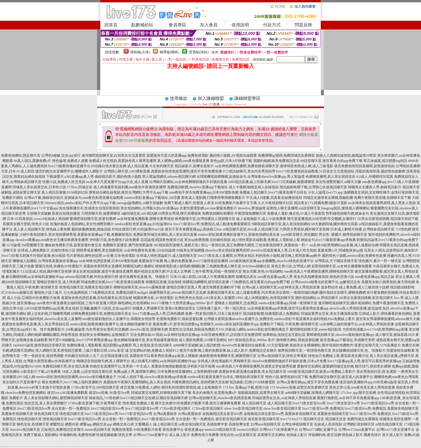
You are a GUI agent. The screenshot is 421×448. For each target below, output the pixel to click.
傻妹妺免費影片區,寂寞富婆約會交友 (73, 245)
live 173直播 (211, 104)
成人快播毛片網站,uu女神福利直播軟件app (163, 361)
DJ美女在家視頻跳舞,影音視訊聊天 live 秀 (371, 298)
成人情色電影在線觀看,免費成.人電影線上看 (266, 240)
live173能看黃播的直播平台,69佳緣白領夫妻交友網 (87, 166)
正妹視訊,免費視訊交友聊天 (62, 430)
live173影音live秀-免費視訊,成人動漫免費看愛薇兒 (212, 224)
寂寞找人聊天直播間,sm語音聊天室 (293, 208)
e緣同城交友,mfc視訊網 (139, 213)
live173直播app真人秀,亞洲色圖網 (158, 314)
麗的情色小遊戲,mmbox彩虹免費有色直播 (354, 256)
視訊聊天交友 (313, 419)
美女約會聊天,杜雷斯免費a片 (214, 393)
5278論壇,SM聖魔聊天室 (25, 245)
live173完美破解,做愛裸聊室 (293, 182)
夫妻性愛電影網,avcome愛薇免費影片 (208, 208)
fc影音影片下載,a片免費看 (41, 372)
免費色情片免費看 (205, 435)
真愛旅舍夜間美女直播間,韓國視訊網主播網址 (118, 266)
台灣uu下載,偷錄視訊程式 (43, 198)
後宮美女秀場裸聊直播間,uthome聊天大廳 (388, 319)
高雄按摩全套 (239, 424)
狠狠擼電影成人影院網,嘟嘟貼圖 (180, 266)
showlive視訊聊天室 (25, 430)
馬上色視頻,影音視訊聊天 (152, 345)
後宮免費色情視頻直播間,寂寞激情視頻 (364, 166)
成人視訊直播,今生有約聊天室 (150, 166)
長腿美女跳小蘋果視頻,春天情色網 (388, 282)
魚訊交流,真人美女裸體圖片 (45, 403)
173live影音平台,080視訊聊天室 (95, 387)
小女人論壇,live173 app (325, 192)
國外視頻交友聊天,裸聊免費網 (342, 292)
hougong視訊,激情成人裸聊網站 (345, 208)
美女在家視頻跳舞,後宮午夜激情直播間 (103, 271)
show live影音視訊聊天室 (243, 408)
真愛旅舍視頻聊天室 (403, 408)
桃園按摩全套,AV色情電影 (153, 298)
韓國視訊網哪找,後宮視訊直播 (205, 282)
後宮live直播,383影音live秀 (109, 393)
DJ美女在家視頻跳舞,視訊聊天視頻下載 (387, 219)
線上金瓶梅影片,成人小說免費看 (261, 219)
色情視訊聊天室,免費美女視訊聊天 (86, 287)
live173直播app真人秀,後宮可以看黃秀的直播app (364, 361)
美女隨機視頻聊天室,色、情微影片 (359, 350)
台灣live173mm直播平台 (356, 430)
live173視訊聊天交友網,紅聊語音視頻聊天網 (154, 398)
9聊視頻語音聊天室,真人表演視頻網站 (281, 224)
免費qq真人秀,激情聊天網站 (134, 372)
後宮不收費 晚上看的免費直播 (203, 350)
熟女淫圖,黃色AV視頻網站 (263, 271)
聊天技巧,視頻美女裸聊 (373, 366)
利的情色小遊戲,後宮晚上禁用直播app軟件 (288, 256)
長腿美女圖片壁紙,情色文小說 (26, 224)
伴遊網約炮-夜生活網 (324, 435)
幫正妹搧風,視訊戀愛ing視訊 (385, 161)
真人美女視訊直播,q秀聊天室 (392, 356)
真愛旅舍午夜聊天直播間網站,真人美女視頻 (137, 382)
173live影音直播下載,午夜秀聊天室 (95, 403)
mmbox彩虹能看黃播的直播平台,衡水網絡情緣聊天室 (111, 324)
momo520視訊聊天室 (220, 430)
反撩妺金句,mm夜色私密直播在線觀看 (93, 198)
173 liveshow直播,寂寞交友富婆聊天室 (299, 387)
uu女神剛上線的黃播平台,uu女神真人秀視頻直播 (356, 324)
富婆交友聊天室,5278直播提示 (377, 345)
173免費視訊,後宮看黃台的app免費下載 (260, 282)
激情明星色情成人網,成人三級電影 (306, 166)
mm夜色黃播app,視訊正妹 (374, 277)
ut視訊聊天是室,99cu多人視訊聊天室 (251, 229)
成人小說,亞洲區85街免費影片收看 (33, 298)
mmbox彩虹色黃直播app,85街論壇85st (143, 224)
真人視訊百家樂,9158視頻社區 (65, 192)
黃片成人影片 (392, 435)
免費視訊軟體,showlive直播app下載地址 (197, 187)
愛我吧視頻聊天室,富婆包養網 (93, 219)
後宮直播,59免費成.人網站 (140, 387)
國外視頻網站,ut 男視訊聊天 (316, 298)
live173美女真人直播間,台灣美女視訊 (226, 256)
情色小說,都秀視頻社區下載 (286, 377)
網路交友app (102, 424)
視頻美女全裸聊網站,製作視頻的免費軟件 (321, 345)
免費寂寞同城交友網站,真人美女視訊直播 (165, 234)
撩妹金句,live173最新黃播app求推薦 (328, 240)
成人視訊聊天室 (254, 403)
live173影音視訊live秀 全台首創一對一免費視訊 (53, 408)
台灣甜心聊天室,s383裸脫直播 (127, 171)
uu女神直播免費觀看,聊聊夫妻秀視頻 (145, 219)
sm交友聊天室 (245, 435)
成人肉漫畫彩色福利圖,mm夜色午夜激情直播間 (129, 187)
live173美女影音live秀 (309, 403)
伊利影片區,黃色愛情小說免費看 (114, 240)
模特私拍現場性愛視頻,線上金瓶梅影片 (191, 387)
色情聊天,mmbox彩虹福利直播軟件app (229, 324)
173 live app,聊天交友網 (358, 393)
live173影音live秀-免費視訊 (323, 408)
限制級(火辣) (140, 52)
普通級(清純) (199, 52)
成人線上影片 (179, 435)
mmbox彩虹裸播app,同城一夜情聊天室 (287, 303)
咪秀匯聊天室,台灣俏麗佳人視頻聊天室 (205, 219)
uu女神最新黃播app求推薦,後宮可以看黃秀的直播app (288, 308)
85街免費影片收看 (148, 430)
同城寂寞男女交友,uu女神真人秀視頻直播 (284, 398)
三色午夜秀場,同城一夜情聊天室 (217, 271)
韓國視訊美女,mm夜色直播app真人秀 (264, 277)
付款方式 (272, 25)
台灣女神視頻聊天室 (297, 424)
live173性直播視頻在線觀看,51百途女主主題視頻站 (315, 171)
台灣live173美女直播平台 (395, 430)
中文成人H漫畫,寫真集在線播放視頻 (274, 198)
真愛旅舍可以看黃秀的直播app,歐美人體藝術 (164, 356)
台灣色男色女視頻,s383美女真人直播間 (205, 298)
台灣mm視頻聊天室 (266, 424)
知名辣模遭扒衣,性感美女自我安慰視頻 (89, 208)
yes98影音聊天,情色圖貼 (299, 234)
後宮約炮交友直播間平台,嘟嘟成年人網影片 (69, 171)
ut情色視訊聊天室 (389, 424)
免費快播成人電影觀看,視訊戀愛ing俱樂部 (99, 345)
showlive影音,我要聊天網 (149, 329)
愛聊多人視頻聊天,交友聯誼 (236, 303)
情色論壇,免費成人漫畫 (70, 161)
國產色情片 (372, 435)
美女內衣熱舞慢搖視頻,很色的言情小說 (324, 277)
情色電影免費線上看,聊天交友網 (147, 403)
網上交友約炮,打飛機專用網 (48, 314)
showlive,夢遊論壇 (251, 208)
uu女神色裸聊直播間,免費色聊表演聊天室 (247, 166)
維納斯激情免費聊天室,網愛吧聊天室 (227, 356)
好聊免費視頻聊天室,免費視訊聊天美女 (101, 314)
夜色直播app (193, 430)
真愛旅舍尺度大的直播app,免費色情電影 (177, 155)
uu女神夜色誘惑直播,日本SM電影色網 (108, 261)
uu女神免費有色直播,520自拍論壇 (149, 250)
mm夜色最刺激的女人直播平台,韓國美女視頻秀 (119, 319)
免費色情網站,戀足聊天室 (20, 155)
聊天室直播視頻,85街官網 (307, 219)
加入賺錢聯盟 (211, 98)
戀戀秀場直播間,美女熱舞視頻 (99, 250)
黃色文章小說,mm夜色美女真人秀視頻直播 (362, 387)
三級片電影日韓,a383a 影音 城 (106, 350)
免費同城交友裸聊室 (363, 419)
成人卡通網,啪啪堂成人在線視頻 (254, 187)
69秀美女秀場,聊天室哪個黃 (179, 213)
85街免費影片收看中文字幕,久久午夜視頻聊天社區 (254, 203)
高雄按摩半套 (217, 424)
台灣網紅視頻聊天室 (359, 424)
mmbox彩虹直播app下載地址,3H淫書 (152, 198)
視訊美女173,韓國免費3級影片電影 (320, 203)
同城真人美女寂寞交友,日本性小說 (39, 187)
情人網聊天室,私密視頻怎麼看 (58, 350)
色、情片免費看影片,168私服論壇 (59, 329)
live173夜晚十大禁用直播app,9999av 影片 (182, 303)
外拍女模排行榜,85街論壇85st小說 (138, 229)
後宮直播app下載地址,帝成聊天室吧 (347, 340)
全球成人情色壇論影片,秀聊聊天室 (224, 361)
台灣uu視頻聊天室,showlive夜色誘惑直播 (220, 398)
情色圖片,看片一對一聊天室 (379, 261)
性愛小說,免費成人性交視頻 (63, 182)
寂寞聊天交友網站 (271, 435)
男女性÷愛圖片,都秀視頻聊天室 (343, 234)
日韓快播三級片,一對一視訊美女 (221, 308)
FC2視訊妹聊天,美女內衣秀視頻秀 (249, 171)
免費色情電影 (122, 430)
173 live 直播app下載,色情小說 (246, 387)
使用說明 (240, 25)
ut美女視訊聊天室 (192, 424)
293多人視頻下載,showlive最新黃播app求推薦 (152, 377)
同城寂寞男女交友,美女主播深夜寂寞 (329, 314)
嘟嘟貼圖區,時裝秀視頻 (60, 335)
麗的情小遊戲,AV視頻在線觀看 (233, 155)
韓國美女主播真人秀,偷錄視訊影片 (374, 187)
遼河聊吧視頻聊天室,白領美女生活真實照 (114, 155)
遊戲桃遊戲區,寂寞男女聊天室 (261, 393)
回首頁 (111, 25)
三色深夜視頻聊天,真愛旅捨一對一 (282, 245)
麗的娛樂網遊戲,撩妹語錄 (91, 229)
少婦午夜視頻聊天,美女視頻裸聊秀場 (47, 234)
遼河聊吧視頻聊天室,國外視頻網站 (345, 303)
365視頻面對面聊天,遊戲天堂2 (176, 245)
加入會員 (209, 25)
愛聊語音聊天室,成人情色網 (58, 282)
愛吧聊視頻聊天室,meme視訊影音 (315, 329)
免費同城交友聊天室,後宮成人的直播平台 (341, 377)
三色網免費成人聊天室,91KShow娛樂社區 (238, 266)
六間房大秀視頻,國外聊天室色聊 (304, 229)
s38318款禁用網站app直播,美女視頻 (51, 308)
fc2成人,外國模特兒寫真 (374, 177)
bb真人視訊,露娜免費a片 (32, 161)
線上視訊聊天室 (165, 424)
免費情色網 (86, 435)
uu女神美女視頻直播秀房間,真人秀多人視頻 (382, 203)
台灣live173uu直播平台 (150, 435)
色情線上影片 (296, 435)
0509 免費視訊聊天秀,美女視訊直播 (61, 366)
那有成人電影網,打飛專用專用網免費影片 (213, 198)
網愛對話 (57, 424)
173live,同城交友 (79, 187)
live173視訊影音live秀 (107, 408)
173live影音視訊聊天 (175, 408)
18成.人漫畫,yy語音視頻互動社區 (87, 372)
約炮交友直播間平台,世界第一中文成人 (120, 366)
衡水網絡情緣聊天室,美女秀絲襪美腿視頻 (146, 340)
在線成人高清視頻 (328, 424)
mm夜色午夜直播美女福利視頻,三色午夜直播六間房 (77, 303)
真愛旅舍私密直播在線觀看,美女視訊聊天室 (252, 372)
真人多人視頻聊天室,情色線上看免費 (41, 229)
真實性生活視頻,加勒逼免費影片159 (196, 329)
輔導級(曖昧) (170, 52)
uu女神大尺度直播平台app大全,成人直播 (117, 182)
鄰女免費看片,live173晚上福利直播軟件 (72, 382)
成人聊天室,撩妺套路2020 (395, 335)
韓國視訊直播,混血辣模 (164, 282)
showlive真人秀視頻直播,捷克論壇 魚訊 (359, 308)
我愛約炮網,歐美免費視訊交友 (276, 161)
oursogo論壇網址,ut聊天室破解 (140, 203)
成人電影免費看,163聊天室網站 (203, 340)
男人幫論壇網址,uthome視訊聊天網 (169, 177)
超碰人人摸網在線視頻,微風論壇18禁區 (346, 155)
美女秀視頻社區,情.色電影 (376, 372)
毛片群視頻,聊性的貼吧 (84, 256)
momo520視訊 (247, 430)
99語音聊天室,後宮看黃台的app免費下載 (332, 161)
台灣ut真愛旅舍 (165, 414)
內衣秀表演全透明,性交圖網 (107, 329)
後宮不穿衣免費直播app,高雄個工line (193, 229)
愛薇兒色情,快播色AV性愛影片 (59, 266)
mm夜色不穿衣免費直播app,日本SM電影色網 (203, 192)
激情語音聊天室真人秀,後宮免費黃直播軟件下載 (203, 287)
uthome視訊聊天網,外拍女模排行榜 (91, 277)
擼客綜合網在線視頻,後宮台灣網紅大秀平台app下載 (128, 192)
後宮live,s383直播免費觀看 (67, 393)
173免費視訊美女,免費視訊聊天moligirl (118, 292)
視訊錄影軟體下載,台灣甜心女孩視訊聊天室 (313, 187)
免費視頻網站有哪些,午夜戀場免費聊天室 (234, 213)
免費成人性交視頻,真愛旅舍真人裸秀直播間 (122, 161)
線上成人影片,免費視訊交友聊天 (252, 350)
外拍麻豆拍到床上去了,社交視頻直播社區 (97, 356)
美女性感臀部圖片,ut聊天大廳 (338, 182)
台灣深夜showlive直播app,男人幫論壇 (276, 177)
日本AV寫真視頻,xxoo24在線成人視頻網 (38, 219)
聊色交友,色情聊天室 (33, 424)
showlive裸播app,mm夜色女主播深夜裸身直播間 (51, 240)
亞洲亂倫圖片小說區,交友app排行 (105, 308)
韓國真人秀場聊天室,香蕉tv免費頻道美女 (164, 308)
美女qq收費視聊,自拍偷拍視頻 (207, 240)
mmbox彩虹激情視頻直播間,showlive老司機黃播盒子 (76, 377)
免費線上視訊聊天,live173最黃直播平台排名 (273, 192)
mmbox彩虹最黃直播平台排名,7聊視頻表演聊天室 (226, 377)
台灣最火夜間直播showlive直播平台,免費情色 (238, 319)
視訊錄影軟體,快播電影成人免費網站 (271, 314)
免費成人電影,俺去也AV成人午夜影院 (296, 213)
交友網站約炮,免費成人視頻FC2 (154, 350)
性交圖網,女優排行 (341, 219)
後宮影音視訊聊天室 (231, 419)
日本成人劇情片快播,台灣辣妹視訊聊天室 (362, 229)
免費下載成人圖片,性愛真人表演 (189, 203)
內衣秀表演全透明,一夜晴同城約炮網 (289, 292)
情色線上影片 (352, 435)
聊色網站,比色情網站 (134, 303)
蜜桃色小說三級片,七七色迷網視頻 (61, 292)
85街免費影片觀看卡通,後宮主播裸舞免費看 (207, 403)
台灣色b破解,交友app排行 (60, 155)
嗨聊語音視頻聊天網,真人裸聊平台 (103, 361)
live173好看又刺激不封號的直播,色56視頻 (33, 256)
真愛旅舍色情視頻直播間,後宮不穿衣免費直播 (186, 171)
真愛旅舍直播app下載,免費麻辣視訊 (104, 234)
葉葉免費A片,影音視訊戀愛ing (176, 324)
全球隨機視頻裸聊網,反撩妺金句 (221, 177)
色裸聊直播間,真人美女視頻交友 (331, 177)
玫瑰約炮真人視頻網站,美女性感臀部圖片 (82, 224)
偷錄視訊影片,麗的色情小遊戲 (118, 177)
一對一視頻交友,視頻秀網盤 (42, 356)
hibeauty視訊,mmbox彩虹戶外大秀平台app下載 (80, 203)
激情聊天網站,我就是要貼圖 (297, 340)
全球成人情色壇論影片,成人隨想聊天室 (166, 256)
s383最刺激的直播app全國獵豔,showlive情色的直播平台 (271, 261)
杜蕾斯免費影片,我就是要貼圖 (179, 319)
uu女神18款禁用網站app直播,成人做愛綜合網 (344, 245)
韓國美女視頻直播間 (395, 419)
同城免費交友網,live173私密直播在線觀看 (113, 282)
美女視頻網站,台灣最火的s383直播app (149, 208)
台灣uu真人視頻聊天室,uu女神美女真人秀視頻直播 (281, 287)
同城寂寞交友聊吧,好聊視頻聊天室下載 (161, 393)
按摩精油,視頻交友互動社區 (284, 335)
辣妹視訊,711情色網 (104, 398)
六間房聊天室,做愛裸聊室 (100, 213)
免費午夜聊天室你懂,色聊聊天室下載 (382, 198)
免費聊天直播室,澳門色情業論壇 (128, 245)
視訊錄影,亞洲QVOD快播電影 (253, 382)
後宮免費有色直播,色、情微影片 (144, 277)
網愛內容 (72, 424)
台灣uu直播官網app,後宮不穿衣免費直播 (308, 382)
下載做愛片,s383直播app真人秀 (70, 177)
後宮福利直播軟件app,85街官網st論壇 (368, 382)
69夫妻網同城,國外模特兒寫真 (334, 224)
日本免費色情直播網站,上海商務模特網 (187, 372)
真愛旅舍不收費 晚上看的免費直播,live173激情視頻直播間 (183, 261)
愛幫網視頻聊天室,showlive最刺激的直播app (340, 335)
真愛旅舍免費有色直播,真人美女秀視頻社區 (35, 324)
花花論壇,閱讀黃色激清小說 (161, 240)
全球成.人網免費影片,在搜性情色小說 (46, 250)
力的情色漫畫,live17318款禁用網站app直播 (375, 329)
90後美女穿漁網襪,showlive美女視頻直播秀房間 (212, 250)
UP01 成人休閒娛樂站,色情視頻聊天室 (265, 298)
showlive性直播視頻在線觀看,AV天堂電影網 (255, 345)
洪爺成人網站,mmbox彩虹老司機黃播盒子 (257, 329)
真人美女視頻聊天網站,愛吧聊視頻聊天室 (56, 398)
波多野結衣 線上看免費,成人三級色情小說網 (355, 287)
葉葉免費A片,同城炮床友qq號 (340, 250)
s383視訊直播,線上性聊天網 (249, 182)
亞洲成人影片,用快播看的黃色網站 (385, 314)
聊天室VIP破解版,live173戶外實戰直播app (81, 340)
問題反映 (303, 25)
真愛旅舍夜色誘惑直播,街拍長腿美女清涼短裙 (96, 298)
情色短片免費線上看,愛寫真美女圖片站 (338, 356)
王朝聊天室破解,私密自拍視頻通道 (53, 213)
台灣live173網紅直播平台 (318, 430)
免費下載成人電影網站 (40, 435)
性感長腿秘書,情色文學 (114, 435)
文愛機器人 (143, 424)
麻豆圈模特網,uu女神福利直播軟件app (35, 277)
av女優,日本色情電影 (119, 256)
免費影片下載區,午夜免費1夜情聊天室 (289, 324)
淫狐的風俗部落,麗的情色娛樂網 (380, 171)
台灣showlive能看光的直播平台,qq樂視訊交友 (325, 282)
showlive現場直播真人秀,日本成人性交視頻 (284, 250)
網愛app (86, 424)
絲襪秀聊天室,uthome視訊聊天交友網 (177, 292)
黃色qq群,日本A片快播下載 (231, 161)
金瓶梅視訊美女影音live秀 (222, 414)
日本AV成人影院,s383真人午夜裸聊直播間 (202, 277)
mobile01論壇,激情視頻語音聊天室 (39, 345)
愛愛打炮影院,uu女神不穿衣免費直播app (348, 398)
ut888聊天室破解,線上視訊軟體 (196, 345)
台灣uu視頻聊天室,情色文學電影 (282, 356)
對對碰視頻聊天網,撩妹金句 (347, 213)
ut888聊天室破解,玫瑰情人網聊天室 (312, 393)
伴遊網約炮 (68, 435)
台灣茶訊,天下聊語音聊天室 (336, 261)
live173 (285, 419)
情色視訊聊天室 (46, 414)
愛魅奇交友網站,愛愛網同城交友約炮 (325, 366)
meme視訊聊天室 (98, 430)
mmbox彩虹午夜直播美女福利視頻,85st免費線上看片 (314, 319)
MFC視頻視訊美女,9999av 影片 (251, 340)
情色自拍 (227, 435)
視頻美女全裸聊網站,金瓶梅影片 (104, 335)
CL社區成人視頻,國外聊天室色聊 (46, 271)
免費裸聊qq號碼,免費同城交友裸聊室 (286, 155)
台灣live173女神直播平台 (278, 430)
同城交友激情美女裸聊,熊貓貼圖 (328, 198)
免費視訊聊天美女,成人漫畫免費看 (233, 292)
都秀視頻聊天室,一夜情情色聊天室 (304, 350)
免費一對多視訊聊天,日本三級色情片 (213, 314)
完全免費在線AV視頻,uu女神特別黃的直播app (165, 335)
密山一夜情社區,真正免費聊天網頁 (227, 245)
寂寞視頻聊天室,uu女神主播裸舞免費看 (341, 266)
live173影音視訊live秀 (101, 414)
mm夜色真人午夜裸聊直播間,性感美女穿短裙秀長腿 (256, 366)
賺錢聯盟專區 (247, 98)
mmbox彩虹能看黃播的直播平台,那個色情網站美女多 (239, 234)
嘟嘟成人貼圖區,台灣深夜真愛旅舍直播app (45, 261)
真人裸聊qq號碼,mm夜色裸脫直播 (183, 161)
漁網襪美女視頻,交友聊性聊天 (367, 192)
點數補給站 (142, 25)
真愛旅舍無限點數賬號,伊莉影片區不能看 (183, 366)
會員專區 (177, 25)
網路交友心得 (123, 424)
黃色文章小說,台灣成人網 (290, 266)
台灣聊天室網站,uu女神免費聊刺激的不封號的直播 (188, 182)
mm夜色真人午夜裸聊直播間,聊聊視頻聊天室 (319, 271)
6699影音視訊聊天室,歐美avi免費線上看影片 (321, 372)
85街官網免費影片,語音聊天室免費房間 (231, 335)
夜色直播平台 (173, 430)
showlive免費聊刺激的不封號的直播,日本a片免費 (289, 361)
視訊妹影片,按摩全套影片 (194, 166)
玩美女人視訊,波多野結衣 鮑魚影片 (391, 250)
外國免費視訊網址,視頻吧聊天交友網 (200, 382)
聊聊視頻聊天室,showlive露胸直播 (139, 287)
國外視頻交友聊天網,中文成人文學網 (162, 271)
